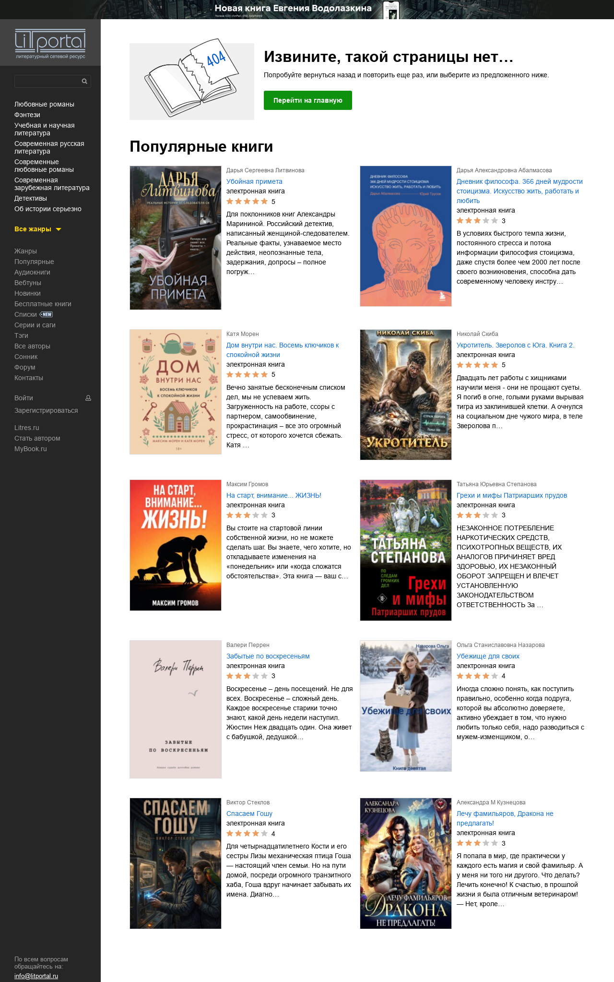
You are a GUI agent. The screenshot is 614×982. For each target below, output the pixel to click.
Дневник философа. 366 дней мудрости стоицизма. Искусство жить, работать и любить (520, 191)
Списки (25, 314)
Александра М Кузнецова (491, 802)
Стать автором (37, 438)
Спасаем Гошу (249, 813)
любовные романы (44, 104)
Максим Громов (247, 484)
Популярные (34, 261)
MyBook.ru (30, 449)
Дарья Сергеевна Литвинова (265, 170)
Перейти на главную (307, 100)
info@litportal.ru (36, 976)
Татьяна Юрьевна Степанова (497, 484)
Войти (23, 398)
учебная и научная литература (44, 129)
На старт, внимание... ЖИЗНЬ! (273, 495)
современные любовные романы (44, 165)
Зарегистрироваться (46, 410)
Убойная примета (254, 181)
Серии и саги (35, 325)
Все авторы (32, 346)
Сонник (25, 356)
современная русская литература (49, 147)
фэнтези (27, 115)
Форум (24, 367)
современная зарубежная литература (52, 184)
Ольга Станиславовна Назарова (501, 645)
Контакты (28, 378)
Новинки (27, 293)
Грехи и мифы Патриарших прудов (512, 495)
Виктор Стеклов (248, 802)
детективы (30, 198)
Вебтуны (27, 283)
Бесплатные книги (42, 304)
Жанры (25, 251)
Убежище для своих (488, 656)
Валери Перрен (248, 645)
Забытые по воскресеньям (268, 656)
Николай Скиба (477, 334)
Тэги (21, 335)
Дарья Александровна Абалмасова (504, 170)
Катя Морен (242, 334)
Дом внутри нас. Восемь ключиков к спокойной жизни (282, 350)
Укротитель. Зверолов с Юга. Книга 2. (516, 345)
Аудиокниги (32, 272)
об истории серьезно (48, 209)
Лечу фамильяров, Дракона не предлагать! (505, 818)
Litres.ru (26, 427)
